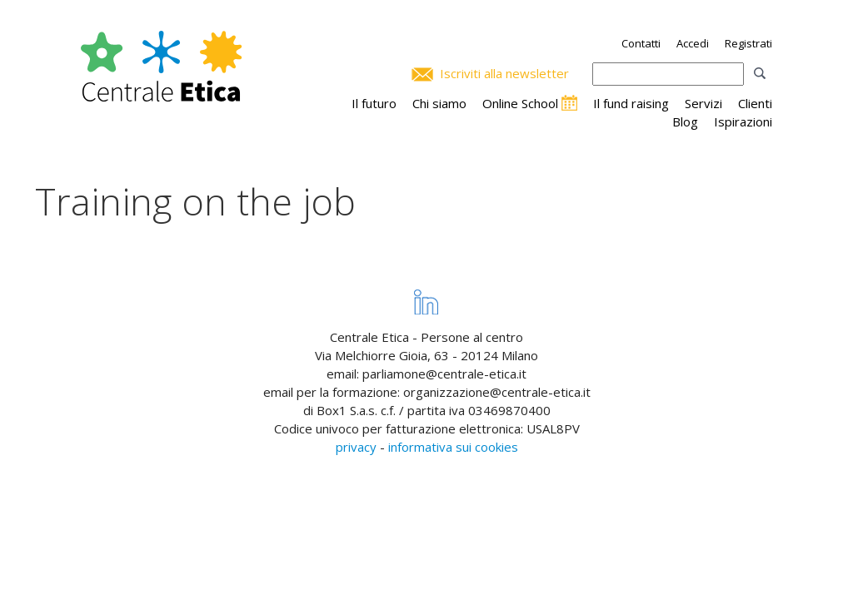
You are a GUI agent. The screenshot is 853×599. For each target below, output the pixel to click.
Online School (520, 103)
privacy (356, 446)
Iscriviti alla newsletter (504, 73)
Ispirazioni (743, 121)
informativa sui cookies (453, 446)
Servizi (703, 103)
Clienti (755, 103)
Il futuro (374, 103)
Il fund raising (631, 103)
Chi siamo (439, 103)
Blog (685, 121)
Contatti (641, 43)
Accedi (692, 43)
